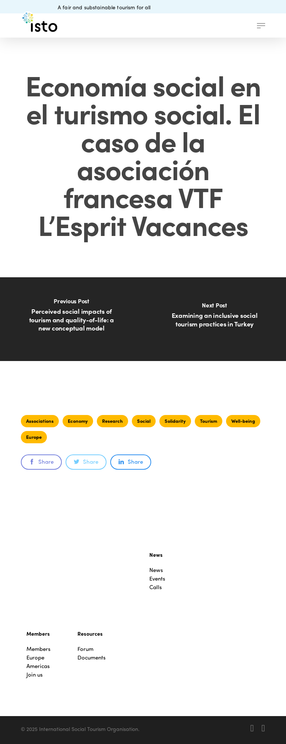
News (156, 570)
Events (157, 578)
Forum (85, 649)
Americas (38, 666)
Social (143, 420)
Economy (78, 420)
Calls (155, 587)
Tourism (208, 420)
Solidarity (175, 420)
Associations (40, 420)
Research (112, 420)
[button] (261, 25)
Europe (34, 436)
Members (38, 649)
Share (41, 461)
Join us (34, 674)
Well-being (243, 420)
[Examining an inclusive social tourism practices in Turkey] (214, 319)
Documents (91, 657)
